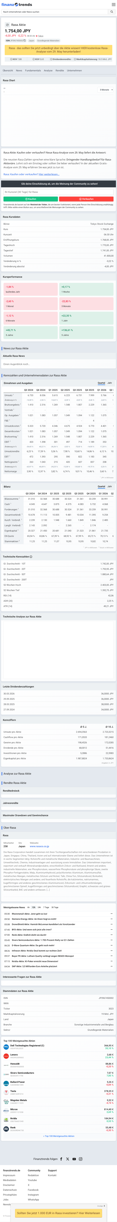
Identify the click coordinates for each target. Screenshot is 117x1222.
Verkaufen (88, 199)
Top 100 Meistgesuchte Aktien (59, 1136)
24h (39, 907)
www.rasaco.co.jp (39, 846)
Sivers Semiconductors (22, 1073)
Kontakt (52, 1175)
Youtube (32, 1180)
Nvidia (13, 1119)
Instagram (33, 1195)
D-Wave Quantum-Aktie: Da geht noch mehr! (33, 945)
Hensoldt (15, 1064)
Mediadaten (9, 1180)
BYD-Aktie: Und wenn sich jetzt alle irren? (32, 929)
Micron (14, 1109)
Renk (13, 1128)
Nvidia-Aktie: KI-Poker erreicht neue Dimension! (35, 961)
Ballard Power (17, 1082)
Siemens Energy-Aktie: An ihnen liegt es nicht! (34, 919)
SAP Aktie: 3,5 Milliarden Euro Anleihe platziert (34, 966)
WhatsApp (33, 1200)
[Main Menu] (113, 4)
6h (28, 907)
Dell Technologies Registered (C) (27, 1046)
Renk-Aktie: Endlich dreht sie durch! (29, 935)
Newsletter (9, 1205)
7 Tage (46, 907)
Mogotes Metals (18, 1100)
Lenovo (14, 1055)
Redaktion (33, 1175)
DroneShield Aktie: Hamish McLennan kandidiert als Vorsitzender (43, 924)
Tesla (13, 1091)
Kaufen (32, 199)
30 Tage (54, 907)
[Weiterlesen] (112, 914)
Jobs (5, 1200)
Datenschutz (10, 1190)
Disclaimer (9, 1185)
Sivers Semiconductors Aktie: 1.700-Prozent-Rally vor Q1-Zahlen (43, 940)
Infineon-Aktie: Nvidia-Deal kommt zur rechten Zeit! (37, 951)
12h (33, 907)
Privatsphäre (10, 1195)
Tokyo (40, 36)
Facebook (33, 1190)
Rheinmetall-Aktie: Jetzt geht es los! (29, 914)
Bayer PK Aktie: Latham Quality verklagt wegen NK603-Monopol (43, 956)
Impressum (9, 1175)
